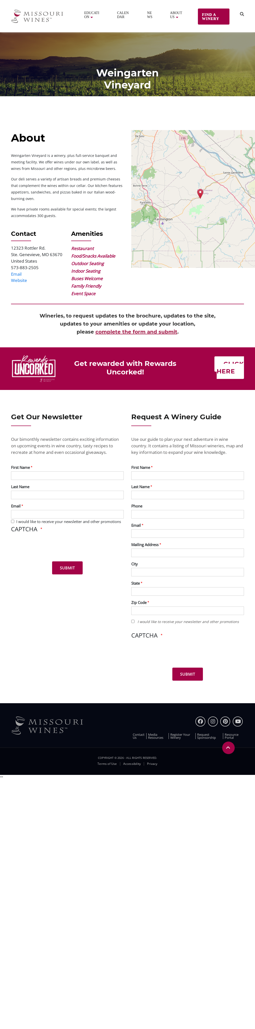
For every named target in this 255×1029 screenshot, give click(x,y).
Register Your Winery (180, 736)
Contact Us (139, 736)
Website (19, 280)
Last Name (20, 486)
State (135, 583)
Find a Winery (210, 17)
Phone (136, 505)
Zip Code (139, 602)
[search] (242, 14)
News (149, 15)
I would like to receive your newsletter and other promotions (68, 521)
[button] (200, 194)
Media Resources (155, 736)
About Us (176, 15)
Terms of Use (107, 764)
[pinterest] (225, 721)
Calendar (123, 15)
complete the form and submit (136, 332)
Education (91, 15)
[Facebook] (200, 721)
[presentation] (49, 548)
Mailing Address (145, 544)
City (134, 563)
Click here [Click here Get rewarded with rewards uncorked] (230, 367)
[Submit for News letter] (67, 567)
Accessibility (132, 764)
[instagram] (213, 721)
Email (16, 274)
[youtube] (238, 721)
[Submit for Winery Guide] (187, 674)
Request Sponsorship (206, 736)
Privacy (152, 764)
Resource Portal (231, 736)
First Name (20, 467)
